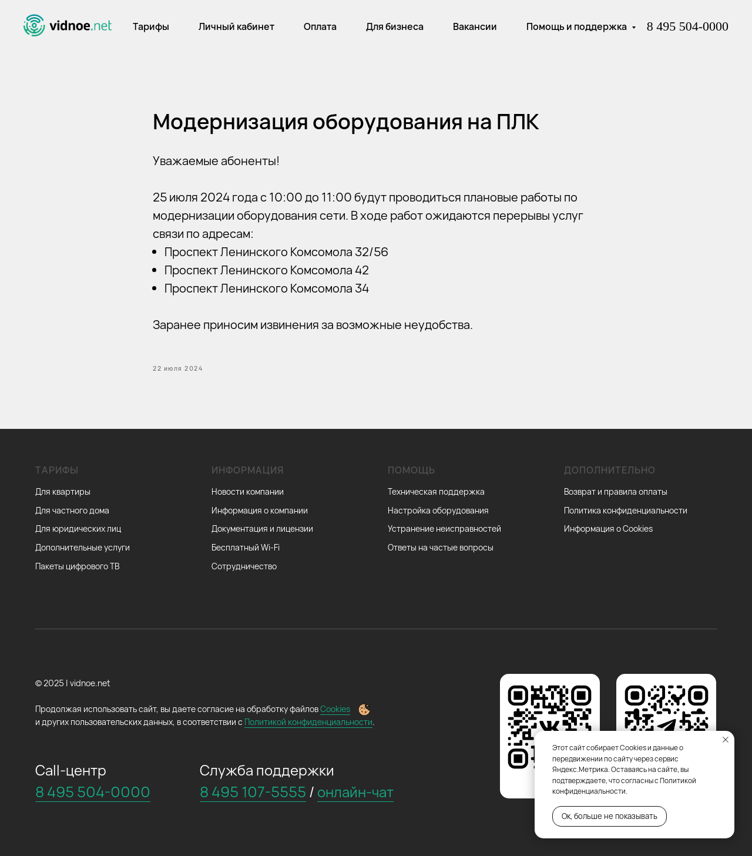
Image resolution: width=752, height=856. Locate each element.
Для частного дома (72, 510)
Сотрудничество (244, 566)
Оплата (320, 26)
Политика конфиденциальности (625, 510)
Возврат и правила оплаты (615, 491)
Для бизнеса (395, 26)
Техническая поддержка (436, 491)
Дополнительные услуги (82, 547)
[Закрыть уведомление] (725, 740)
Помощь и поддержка (577, 26)
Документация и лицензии (262, 528)
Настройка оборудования (438, 510)
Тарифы (151, 26)
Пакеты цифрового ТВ (77, 566)
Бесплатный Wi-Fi (246, 547)
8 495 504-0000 (687, 26)
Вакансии (475, 26)
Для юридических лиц (78, 528)
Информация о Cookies (608, 528)
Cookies (335, 708)
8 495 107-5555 (253, 791)
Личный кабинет (236, 26)
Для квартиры (62, 491)
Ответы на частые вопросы (441, 547)
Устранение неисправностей (444, 528)
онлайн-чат (355, 791)
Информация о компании (260, 510)
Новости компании (248, 491)
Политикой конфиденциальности (308, 721)
